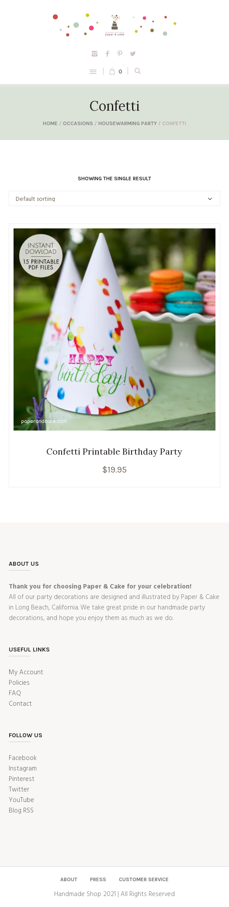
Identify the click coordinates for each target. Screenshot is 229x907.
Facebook (23, 758)
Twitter (19, 789)
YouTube (21, 800)
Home (50, 123)
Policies (19, 683)
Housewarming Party (127, 123)
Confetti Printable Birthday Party (114, 451)
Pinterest (22, 779)
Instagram (23, 768)
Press (98, 879)
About (68, 879)
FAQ (15, 693)
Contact (20, 704)
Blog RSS (21, 810)
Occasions (78, 123)
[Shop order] (114, 198)
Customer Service (144, 879)
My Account (26, 672)
